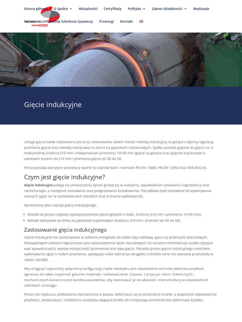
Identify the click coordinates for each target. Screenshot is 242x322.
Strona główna (36, 11)
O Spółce (61, 11)
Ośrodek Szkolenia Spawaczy (70, 24)
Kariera (30, 24)
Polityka (134, 11)
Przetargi (106, 24)
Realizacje (201, 11)
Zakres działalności (167, 11)
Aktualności (88, 11)
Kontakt (126, 24)
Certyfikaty (113, 11)
